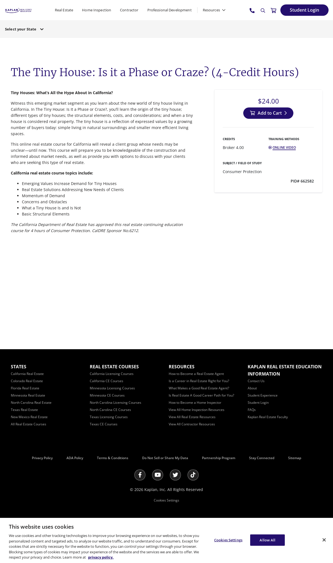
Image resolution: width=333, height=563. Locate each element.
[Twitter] (175, 474)
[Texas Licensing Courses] (109, 417)
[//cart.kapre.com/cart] (273, 10)
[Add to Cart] (268, 113)
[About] (252, 388)
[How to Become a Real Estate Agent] (196, 373)
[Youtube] (157, 474)
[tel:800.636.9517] (252, 10)
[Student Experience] (263, 395)
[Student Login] (304, 10)
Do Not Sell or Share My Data (165, 458)
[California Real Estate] (27, 373)
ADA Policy (74, 458)
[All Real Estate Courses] (28, 424)
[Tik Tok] (193, 474)
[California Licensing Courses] (112, 373)
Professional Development (169, 9)
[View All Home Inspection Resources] (196, 409)
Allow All (267, 539)
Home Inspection (96, 9)
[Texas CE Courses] (103, 424)
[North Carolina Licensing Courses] (115, 402)
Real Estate (64, 9)
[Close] (324, 540)
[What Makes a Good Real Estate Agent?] (199, 388)
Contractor (129, 9)
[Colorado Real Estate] (27, 381)
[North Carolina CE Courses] (110, 409)
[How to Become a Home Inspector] (195, 402)
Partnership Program (218, 458)
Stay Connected (261, 458)
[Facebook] (139, 474)
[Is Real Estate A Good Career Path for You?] (201, 395)
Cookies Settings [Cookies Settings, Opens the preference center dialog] (228, 539)
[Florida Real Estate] (25, 388)
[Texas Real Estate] (24, 409)
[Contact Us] (256, 381)
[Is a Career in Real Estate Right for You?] (199, 381)
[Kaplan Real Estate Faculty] (268, 417)
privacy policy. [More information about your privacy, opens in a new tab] (101, 557)
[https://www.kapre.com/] (18, 9)
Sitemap (294, 458)
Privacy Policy (42, 458)
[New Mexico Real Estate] (29, 417)
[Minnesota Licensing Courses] (112, 388)
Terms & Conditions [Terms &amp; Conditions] (112, 458)
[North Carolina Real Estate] (31, 402)
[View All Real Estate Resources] (192, 417)
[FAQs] (252, 409)
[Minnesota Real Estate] (28, 395)
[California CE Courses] (106, 381)
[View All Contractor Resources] (192, 424)
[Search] (263, 10)
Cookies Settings (166, 500)
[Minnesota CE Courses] (107, 395)
